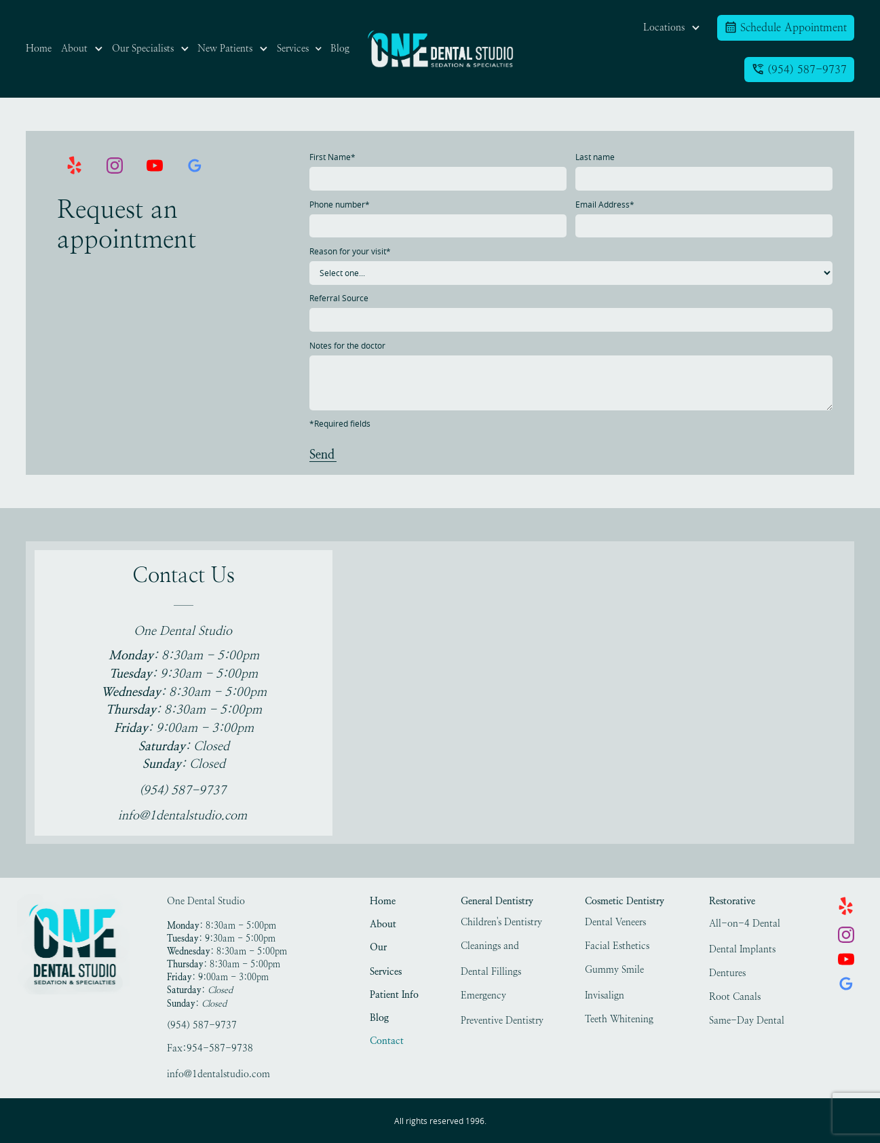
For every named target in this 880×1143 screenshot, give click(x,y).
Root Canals (735, 996)
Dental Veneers (615, 922)
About (383, 924)
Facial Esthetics (617, 945)
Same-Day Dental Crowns (746, 1022)
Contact (387, 1040)
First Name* (332, 157)
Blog (379, 1017)
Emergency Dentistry (483, 997)
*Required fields (339, 424)
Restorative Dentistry (732, 902)
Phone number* (339, 204)
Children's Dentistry (501, 922)
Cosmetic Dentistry (624, 901)
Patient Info (394, 994)
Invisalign (604, 995)
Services (386, 971)
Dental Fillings (491, 971)
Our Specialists (391, 948)
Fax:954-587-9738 (210, 1048)
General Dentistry (497, 901)
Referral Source (338, 298)
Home (383, 901)
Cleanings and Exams (490, 947)
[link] (440, 49)
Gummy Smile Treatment (614, 971)
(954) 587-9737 (202, 1025)
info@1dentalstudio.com (218, 1074)
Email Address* (604, 204)
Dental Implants (742, 949)
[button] (82, 48)
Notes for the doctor (347, 346)
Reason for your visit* (350, 251)
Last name (595, 157)
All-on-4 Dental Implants (744, 925)
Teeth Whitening (619, 1019)
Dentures (727, 973)
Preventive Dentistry (502, 1020)
